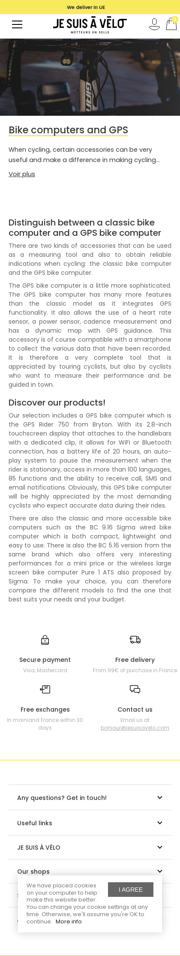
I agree (131, 889)
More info (69, 921)
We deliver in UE (86, 7)
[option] (86, 7)
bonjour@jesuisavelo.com (135, 727)
